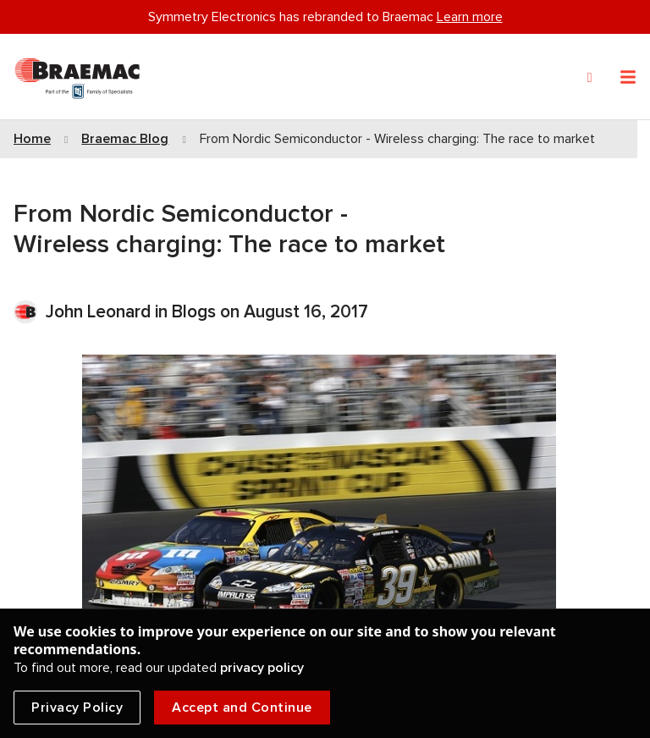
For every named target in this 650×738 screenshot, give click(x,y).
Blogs (194, 312)
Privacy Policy (77, 707)
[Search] (589, 78)
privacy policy (262, 668)
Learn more (470, 16)
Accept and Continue (242, 707)
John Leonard (100, 312)
